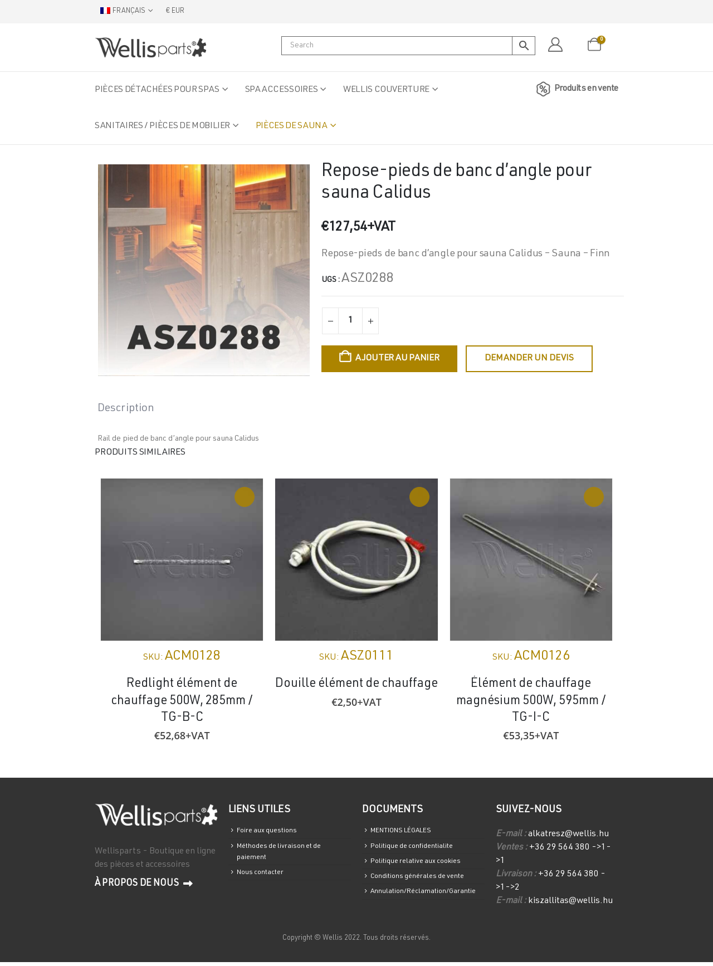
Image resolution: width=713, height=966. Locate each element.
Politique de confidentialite (418, 850)
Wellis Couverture (386, 90)
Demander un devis (529, 358)
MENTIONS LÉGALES (409, 832)
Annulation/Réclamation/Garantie (431, 903)
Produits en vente (575, 89)
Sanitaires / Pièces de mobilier (162, 126)
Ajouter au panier (397, 358)
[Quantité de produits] (350, 321)
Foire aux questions (271, 832)
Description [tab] (125, 408)
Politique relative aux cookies (422, 867)
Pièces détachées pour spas (157, 90)
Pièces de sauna (292, 126)
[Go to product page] (182, 560)
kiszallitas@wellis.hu (570, 901)
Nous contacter (264, 880)
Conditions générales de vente (424, 885)
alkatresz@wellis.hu (568, 834)
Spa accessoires (281, 90)
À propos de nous (144, 884)
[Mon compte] (555, 45)
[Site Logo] (150, 47)
